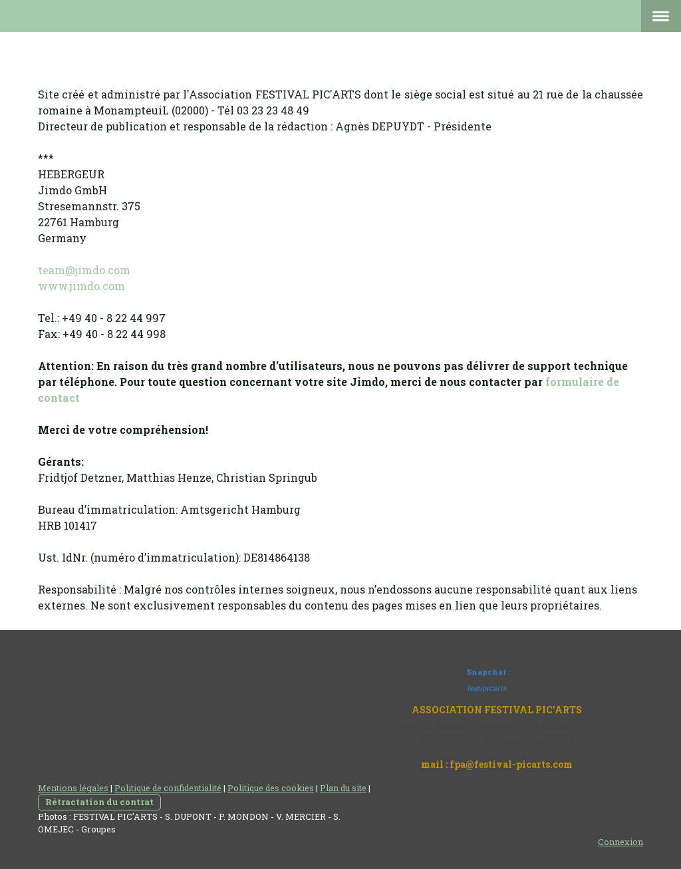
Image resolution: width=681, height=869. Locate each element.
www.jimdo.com (81, 286)
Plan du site (343, 787)
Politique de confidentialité (167, 787)
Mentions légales (73, 787)
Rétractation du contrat (99, 801)
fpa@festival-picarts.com (511, 764)
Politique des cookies (270, 787)
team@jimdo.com (84, 270)
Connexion (620, 841)
